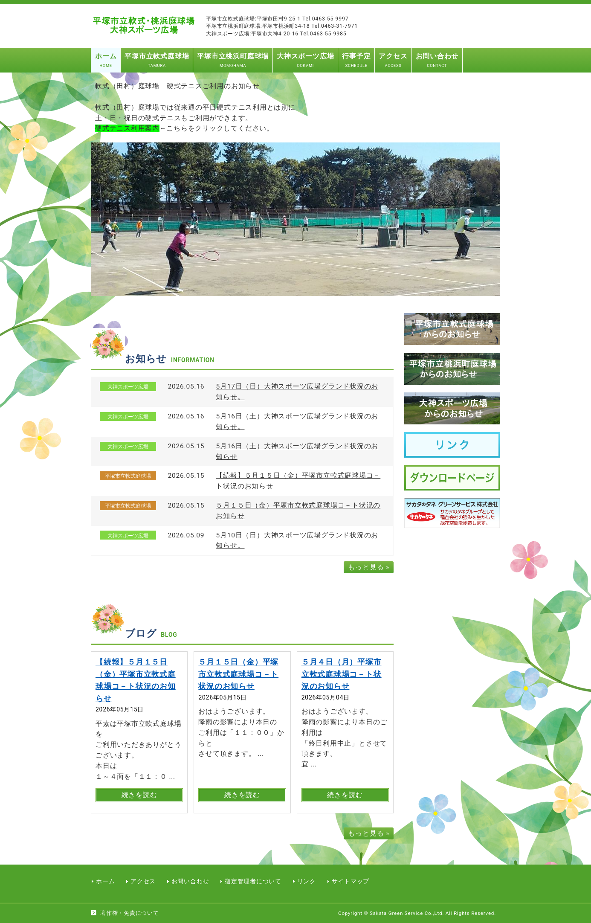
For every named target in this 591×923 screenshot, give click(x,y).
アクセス (143, 881)
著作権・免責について (129, 913)
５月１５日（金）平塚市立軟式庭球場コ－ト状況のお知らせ (238, 674)
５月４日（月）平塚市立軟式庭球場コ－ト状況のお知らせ (341, 674)
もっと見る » (368, 567)
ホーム (105, 881)
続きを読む (139, 795)
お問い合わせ (190, 881)
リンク (306, 881)
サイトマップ (351, 881)
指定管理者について (253, 881)
